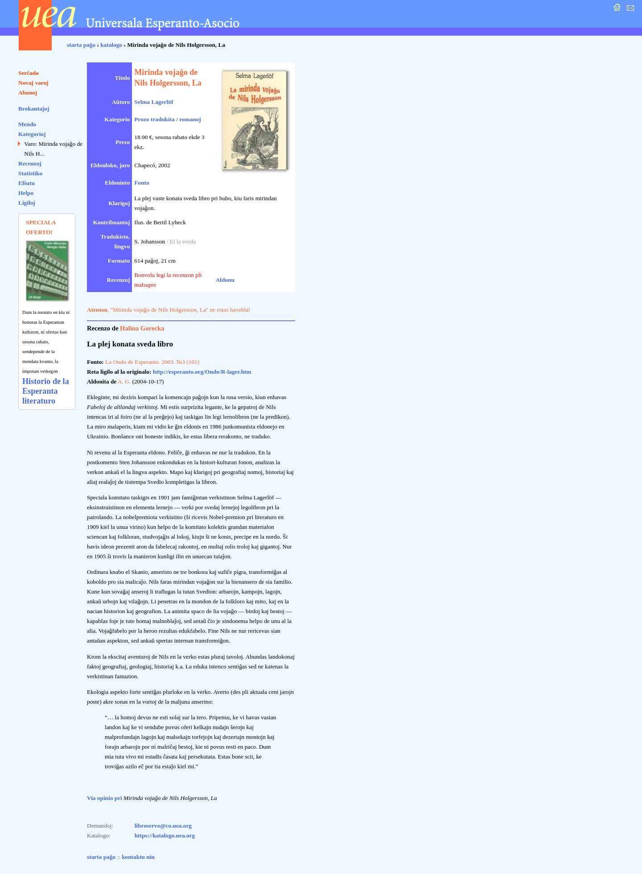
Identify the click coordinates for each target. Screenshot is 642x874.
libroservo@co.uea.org (163, 825)
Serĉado (28, 73)
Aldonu (225, 279)
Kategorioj (31, 134)
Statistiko (30, 173)
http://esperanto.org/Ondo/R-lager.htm (202, 371)
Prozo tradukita (154, 119)
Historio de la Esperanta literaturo (45, 391)
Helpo (25, 193)
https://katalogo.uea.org (165, 835)
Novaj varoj (33, 82)
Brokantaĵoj (33, 108)
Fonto (141, 182)
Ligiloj (26, 202)
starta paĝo (81, 44)
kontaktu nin (138, 856)
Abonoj (27, 92)
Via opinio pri (104, 798)
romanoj (190, 119)
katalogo (111, 44)
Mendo (27, 124)
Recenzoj (29, 163)
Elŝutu (26, 183)
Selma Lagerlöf (153, 102)
